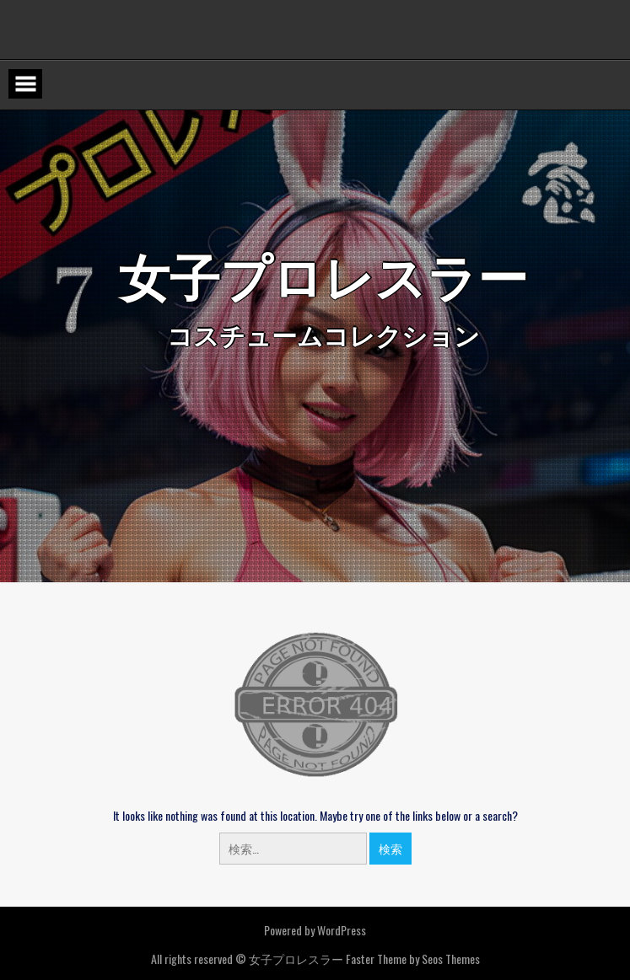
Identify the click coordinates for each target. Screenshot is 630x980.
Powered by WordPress (315, 930)
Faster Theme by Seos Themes (413, 958)
